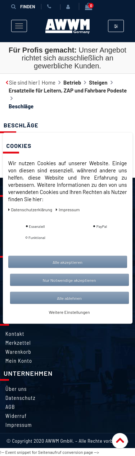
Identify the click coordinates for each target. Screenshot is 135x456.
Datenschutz (20, 397)
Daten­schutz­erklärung (30, 209)
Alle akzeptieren (67, 261)
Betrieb (72, 82)
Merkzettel (18, 342)
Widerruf (16, 415)
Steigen (98, 82)
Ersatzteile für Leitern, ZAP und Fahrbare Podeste (68, 90)
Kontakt (14, 333)
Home (49, 82)
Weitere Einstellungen (69, 311)
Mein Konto (18, 360)
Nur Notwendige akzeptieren (69, 279)
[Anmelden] (69, 7)
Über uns (16, 388)
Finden (23, 6)
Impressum (18, 424)
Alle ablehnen (69, 297)
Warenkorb (18, 351)
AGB (10, 406)
